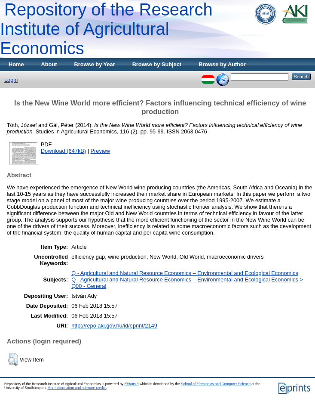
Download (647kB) (63, 151)
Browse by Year (94, 64)
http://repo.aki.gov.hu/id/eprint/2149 (114, 325)
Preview (100, 151)
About (49, 64)
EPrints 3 (131, 384)
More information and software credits (77, 388)
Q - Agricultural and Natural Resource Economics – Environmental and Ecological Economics (184, 273)
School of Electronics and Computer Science (216, 384)
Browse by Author (222, 64)
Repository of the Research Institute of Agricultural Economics (106, 29)
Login (11, 80)
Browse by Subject (157, 64)
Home (16, 64)
